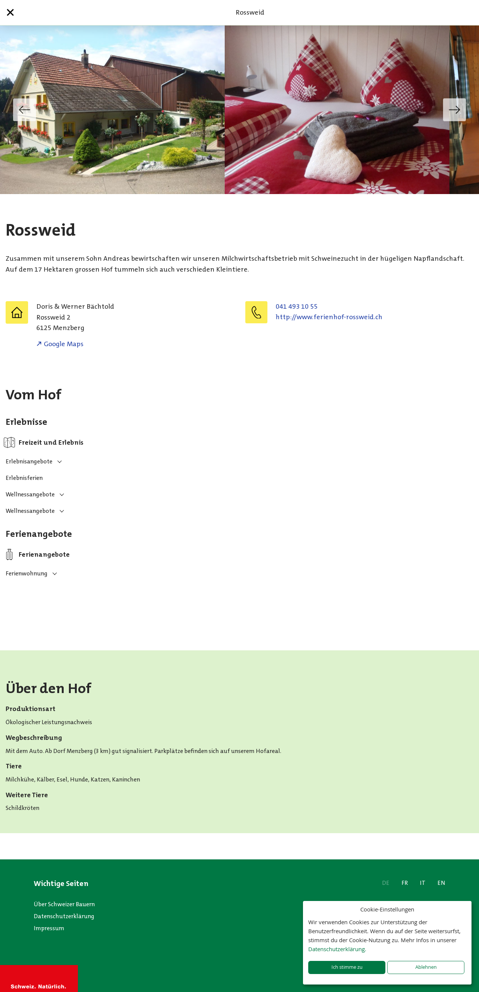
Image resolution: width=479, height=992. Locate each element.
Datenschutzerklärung (64, 916)
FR (404, 883)
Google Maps (64, 343)
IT (422, 883)
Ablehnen (426, 967)
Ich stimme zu (347, 967)
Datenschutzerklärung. (337, 949)
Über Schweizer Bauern (64, 904)
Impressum (49, 928)
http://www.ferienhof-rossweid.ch (329, 316)
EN (441, 883)
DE (385, 883)
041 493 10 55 (297, 306)
